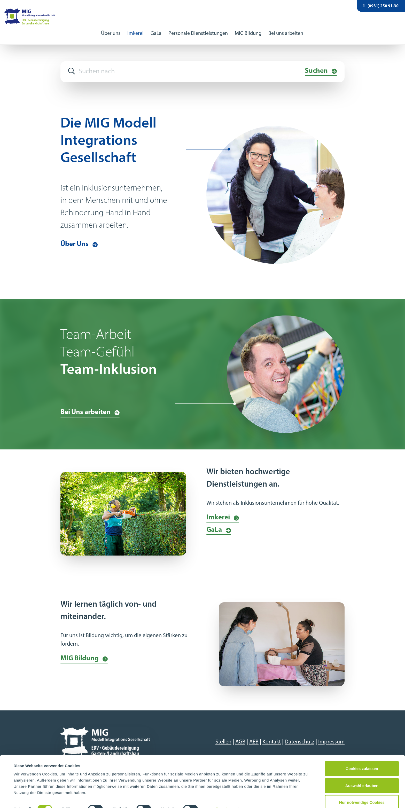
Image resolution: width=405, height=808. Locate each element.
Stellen (223, 736)
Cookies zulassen (362, 757)
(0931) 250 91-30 (381, 6)
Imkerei (135, 27)
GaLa (156, 27)
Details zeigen (220, 798)
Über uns (110, 27)
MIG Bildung (248, 27)
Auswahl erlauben (361, 774)
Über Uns (74, 238)
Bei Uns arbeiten (85, 406)
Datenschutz (299, 736)
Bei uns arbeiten (285, 27)
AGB (240, 736)
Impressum (331, 736)
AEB (254, 736)
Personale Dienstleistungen (198, 27)
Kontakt (271, 736)
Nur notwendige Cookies (362, 791)
